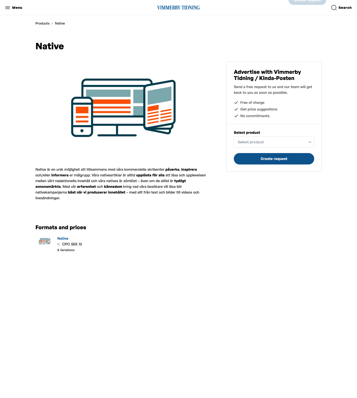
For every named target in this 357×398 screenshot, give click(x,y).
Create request (307, 7)
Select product (247, 132)
